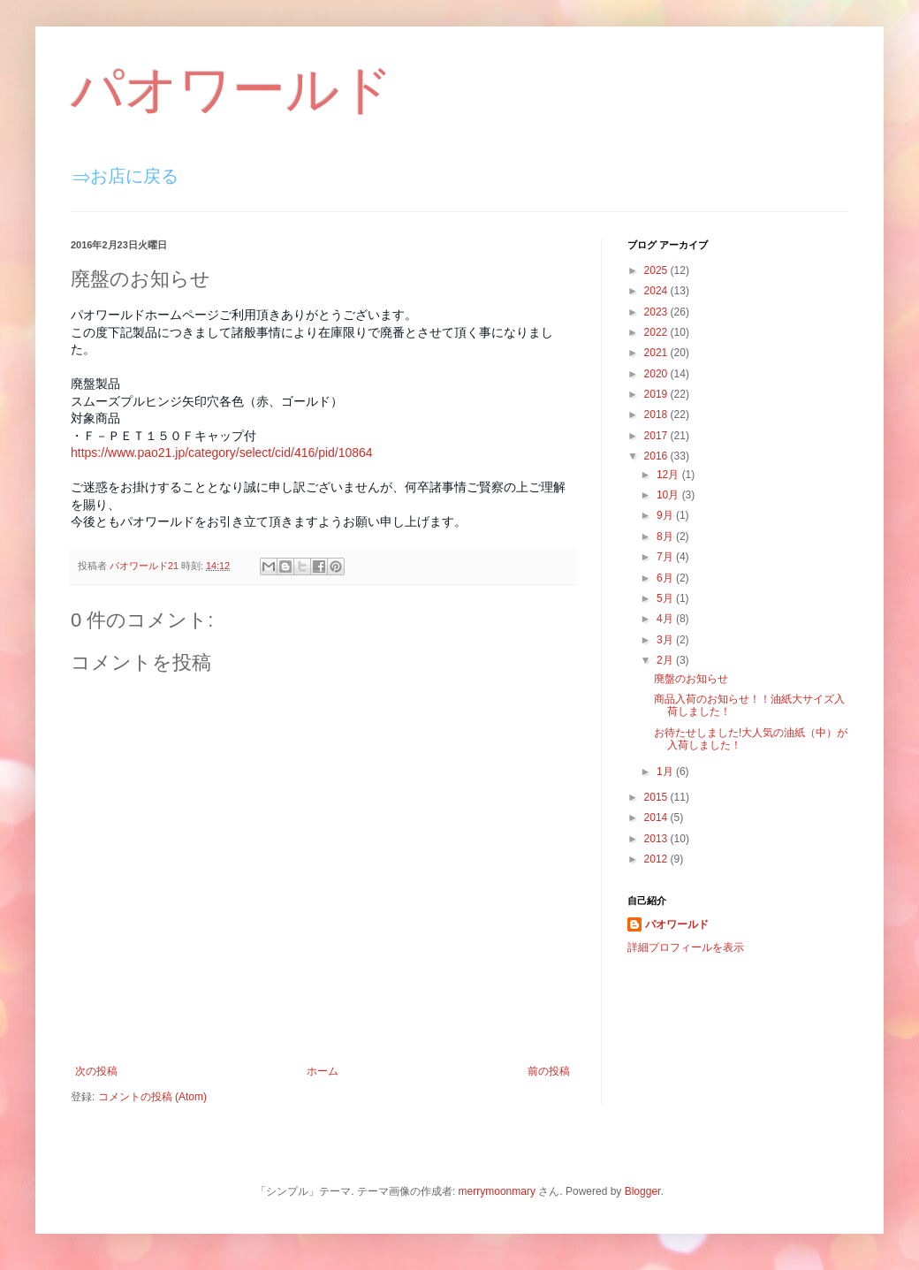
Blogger (643, 1191)
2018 (657, 414)
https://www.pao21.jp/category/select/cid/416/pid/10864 (222, 452)
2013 (657, 839)
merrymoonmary (497, 1191)
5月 (666, 598)
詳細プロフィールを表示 (685, 947)
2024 (657, 291)
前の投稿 (549, 1071)
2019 (657, 394)
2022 (657, 332)
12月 (669, 474)
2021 (657, 352)
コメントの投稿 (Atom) (152, 1097)
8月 (666, 536)
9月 (666, 515)
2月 (666, 660)
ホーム (322, 1071)
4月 (666, 618)
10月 (669, 495)
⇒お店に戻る (125, 176)
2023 (657, 312)
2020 (657, 374)
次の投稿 (96, 1071)
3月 (666, 640)
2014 (657, 817)
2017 (657, 436)
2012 (657, 859)
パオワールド (232, 89)
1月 (666, 771)
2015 (657, 797)
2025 (657, 270)
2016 (657, 456)
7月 (666, 557)
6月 (666, 578)
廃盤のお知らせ (691, 679)
